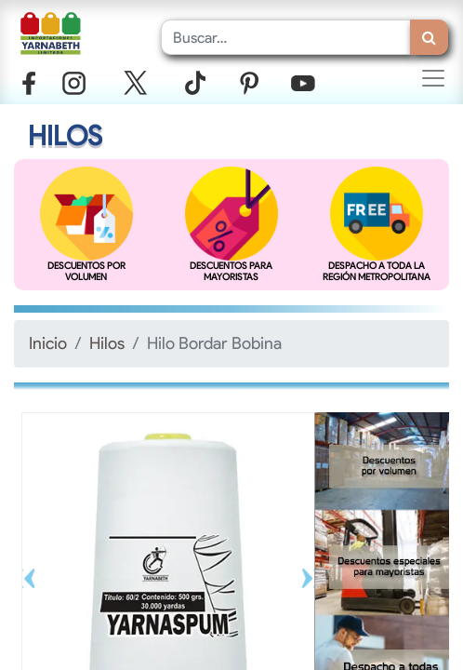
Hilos (107, 343)
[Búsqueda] (429, 37)
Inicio (48, 343)
